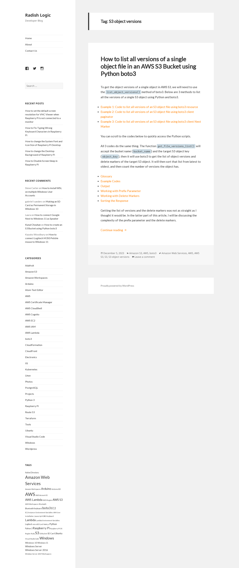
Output (105, 186)
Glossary (106, 176)
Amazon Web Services (174, 253)
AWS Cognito (32, 314)
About (28, 44)
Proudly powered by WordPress (117, 285)
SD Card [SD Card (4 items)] (51, 533)
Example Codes (110, 181)
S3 (106, 256)
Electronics (31, 357)
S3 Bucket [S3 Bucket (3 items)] (43, 534)
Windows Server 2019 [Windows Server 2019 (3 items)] (33, 554)
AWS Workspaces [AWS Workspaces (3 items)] (31, 504)
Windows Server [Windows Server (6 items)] (33, 546)
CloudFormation (33, 344)
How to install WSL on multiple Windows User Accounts (43, 192)
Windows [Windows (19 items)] (46, 538)
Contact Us (31, 50)
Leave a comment (145, 256)
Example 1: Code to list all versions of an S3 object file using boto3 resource (149, 107)
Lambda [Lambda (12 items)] (30, 520)
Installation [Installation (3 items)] (29, 516)
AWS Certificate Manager (38, 302)
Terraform (30, 418)
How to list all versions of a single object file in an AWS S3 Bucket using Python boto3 (148, 66)
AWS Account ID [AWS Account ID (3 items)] (42, 495)
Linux (28, 375)
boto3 (28, 338)
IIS (26, 363)
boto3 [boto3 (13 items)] (46, 508)
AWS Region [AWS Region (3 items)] (47, 500)
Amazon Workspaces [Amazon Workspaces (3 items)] (33, 489)
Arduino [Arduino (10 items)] (46, 488)
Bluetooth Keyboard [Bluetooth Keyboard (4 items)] (33, 508)
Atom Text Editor (34, 289)
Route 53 (30, 412)
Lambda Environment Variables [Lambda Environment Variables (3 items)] (48, 520)
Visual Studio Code (35, 436)
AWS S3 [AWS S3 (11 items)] (58, 499)
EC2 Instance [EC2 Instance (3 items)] (30, 512)
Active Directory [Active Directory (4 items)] (32, 472)
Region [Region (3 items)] (27, 534)
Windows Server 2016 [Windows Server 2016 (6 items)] (36, 550)
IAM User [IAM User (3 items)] (57, 512)
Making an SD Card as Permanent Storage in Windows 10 (42, 205)
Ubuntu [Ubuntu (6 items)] (58, 533)
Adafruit (29, 265)
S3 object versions (119, 256)
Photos (29, 381)
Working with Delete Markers (120, 196)
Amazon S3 (31, 271)
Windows (30, 442)
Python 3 (29, 399)
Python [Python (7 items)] (53, 523)
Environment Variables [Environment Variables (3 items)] (44, 512)
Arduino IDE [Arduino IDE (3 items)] (56, 489)
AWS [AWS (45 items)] (30, 494)
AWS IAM (30, 326)
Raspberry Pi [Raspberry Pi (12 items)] (41, 528)
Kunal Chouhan (33, 224)
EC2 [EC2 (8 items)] (53, 508)
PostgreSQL (31, 387)
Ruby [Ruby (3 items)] (33, 534)
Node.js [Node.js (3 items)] (46, 524)
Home (28, 38)
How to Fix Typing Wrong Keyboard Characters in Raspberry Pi (43, 131)
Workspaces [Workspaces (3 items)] (46, 554)
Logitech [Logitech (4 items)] (28, 524)
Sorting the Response (114, 200)
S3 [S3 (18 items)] (37, 533)
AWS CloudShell (33, 308)
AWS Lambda (32, 332)
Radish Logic (38, 15)
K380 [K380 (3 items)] (44, 516)
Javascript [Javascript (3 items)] (38, 516)
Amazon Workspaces (36, 277)
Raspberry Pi (32, 406)
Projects (29, 393)
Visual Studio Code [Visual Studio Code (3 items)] (32, 539)
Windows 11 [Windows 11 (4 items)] (42, 543)
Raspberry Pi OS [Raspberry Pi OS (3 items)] (56, 529)
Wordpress (31, 448)
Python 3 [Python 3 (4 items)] (28, 528)
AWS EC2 (30, 320)
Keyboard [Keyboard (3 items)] (50, 516)
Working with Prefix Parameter (121, 191)
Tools (28, 424)
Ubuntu (29, 430)
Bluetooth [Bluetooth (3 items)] (42, 504)
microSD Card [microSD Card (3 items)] (38, 524)
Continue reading (114, 230)
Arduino (29, 283)
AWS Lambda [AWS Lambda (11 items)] (33, 499)
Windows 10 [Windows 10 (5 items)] (31, 542)
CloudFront (31, 351)
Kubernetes (31, 369)
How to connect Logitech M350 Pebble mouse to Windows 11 (41, 238)
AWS (27, 296)
